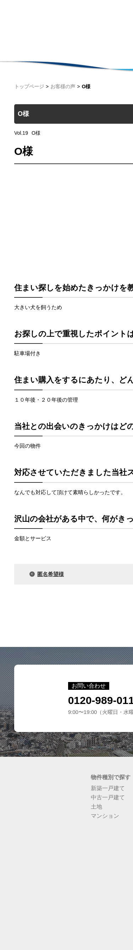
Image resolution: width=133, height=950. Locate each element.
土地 (96, 807)
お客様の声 (62, 86)
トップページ (29, 86)
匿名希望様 (50, 574)
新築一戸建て (108, 788)
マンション (105, 816)
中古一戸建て (108, 797)
